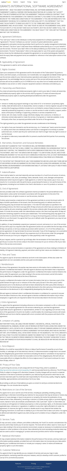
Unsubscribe (39, 468)
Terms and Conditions (30, 468)
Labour (6, 2)
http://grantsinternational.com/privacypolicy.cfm (15, 370)
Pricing (29, 2)
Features (15, 2)
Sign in (64, 2)
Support (23, 2)
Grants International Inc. (27, 466)
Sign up (35, 2)
